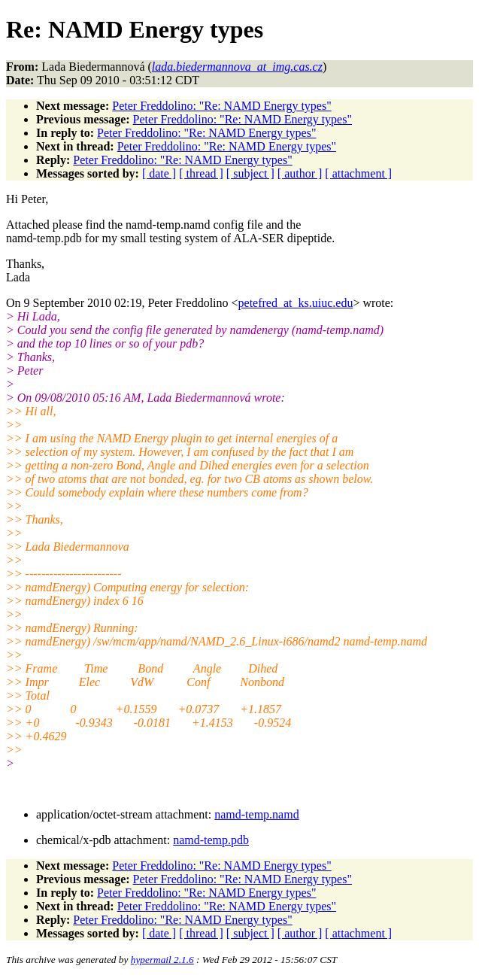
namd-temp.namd (256, 814)
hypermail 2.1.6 (162, 959)
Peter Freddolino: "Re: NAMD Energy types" (221, 105)
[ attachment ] (358, 173)
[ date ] (159, 173)
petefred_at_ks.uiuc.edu (295, 302)
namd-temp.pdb (211, 840)
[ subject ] (250, 173)
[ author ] (300, 173)
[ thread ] (201, 173)
